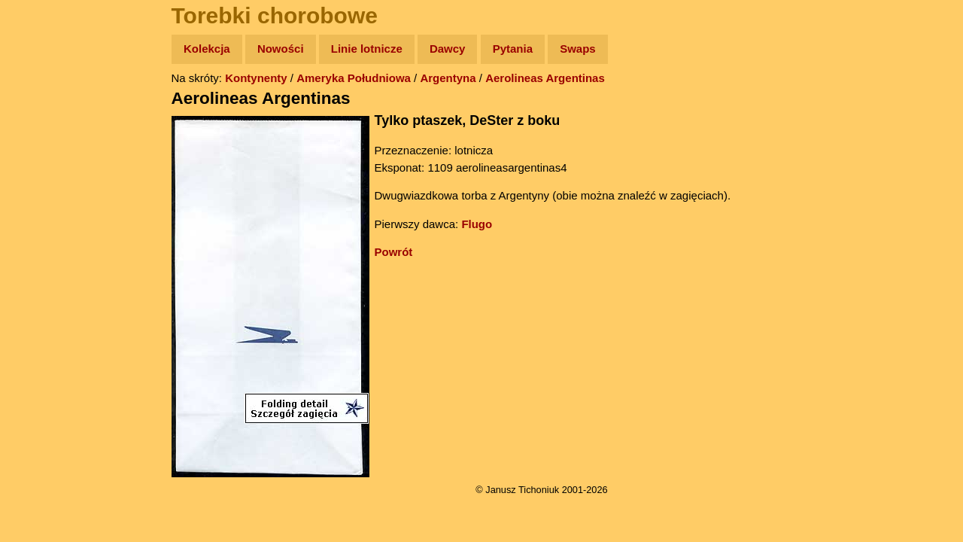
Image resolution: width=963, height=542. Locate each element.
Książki (44, 194)
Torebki (45, 310)
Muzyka (45, 223)
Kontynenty (256, 78)
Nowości (280, 48)
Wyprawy (50, 107)
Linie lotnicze (367, 48)
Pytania (513, 48)
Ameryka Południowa (353, 78)
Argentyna (447, 78)
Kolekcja (207, 48)
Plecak (43, 252)
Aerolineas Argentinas (545, 78)
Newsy (43, 165)
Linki (38, 281)
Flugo (476, 224)
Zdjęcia (44, 136)
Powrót (394, 251)
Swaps (578, 48)
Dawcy (448, 48)
